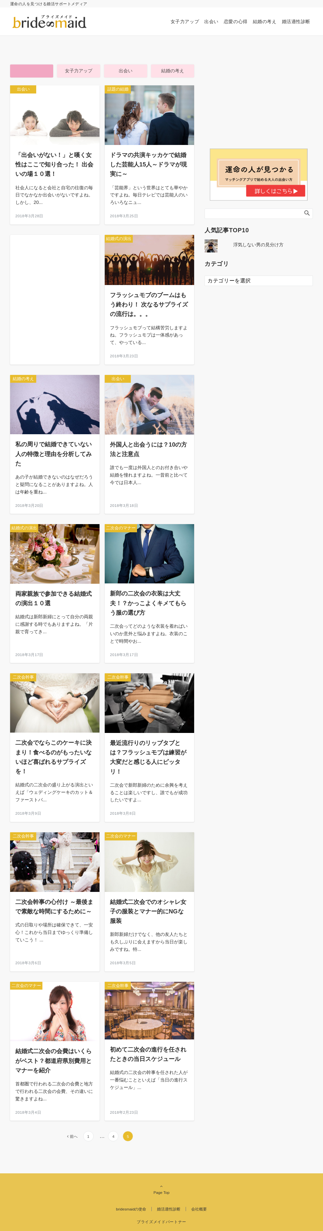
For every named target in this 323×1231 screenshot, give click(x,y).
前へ (74, 1136)
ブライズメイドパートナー (161, 1222)
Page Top (161, 1189)
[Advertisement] (55, 287)
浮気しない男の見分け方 (258, 244)
